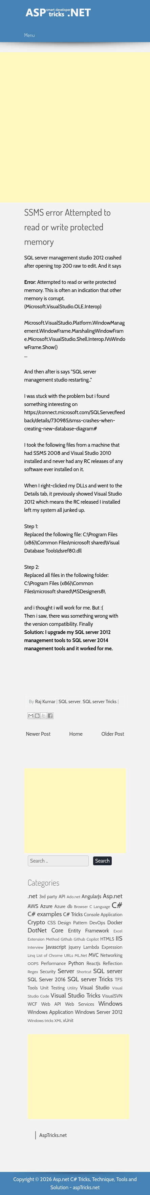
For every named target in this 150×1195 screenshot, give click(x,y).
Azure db (63, 906)
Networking (111, 955)
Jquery (75, 947)
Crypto (36, 922)
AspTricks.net (53, 1135)
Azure (46, 906)
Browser (81, 906)
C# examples (45, 914)
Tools (33, 987)
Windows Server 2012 (98, 1012)
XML (58, 1020)
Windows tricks (40, 1020)
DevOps (97, 922)
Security (48, 971)
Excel (117, 930)
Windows (110, 1003)
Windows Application (50, 1012)
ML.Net (80, 955)
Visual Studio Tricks (75, 995)
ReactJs (94, 963)
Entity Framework (88, 931)
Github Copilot (86, 939)
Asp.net (113, 896)
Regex (33, 971)
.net (33, 896)
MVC (93, 955)
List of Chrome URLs (55, 955)
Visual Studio (95, 988)
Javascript (56, 947)
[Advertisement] (75, 127)
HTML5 (107, 939)
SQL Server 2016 (47, 980)
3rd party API (52, 896)
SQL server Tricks (99, 701)
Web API (51, 1004)
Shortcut (84, 971)
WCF (32, 1004)
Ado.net (73, 896)
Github (66, 939)
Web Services (79, 1004)
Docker (115, 923)
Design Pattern (72, 922)
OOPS (33, 963)
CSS (51, 922)
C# (117, 905)
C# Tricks (73, 914)
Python (76, 963)
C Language (99, 906)
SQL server (70, 701)
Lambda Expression (102, 947)
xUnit (68, 1020)
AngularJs (91, 896)
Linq (31, 955)
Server (66, 971)
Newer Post (38, 734)
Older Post (113, 734)
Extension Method (44, 939)
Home (76, 734)
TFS (118, 979)
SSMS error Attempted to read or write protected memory (67, 226)
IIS (119, 938)
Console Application (103, 914)
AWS (33, 906)
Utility (72, 987)
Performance (53, 963)
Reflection (113, 963)
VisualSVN (112, 996)
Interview (36, 947)
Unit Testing (52, 987)
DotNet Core (46, 930)
